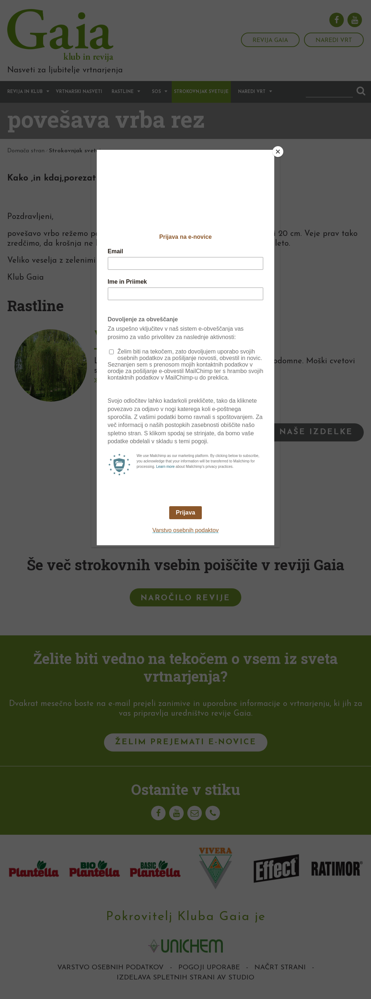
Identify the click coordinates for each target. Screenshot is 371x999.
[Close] (277, 151)
